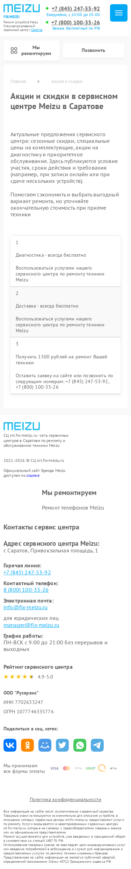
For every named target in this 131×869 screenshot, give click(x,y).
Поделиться (9, 745)
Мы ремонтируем (30, 50)
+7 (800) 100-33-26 (75, 22)
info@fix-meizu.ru (25, 607)
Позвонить (93, 50)
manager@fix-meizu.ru (31, 624)
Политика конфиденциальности (65, 799)
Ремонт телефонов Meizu (73, 507)
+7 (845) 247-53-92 (76, 8)
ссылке (33, 475)
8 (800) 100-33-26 (26, 589)
